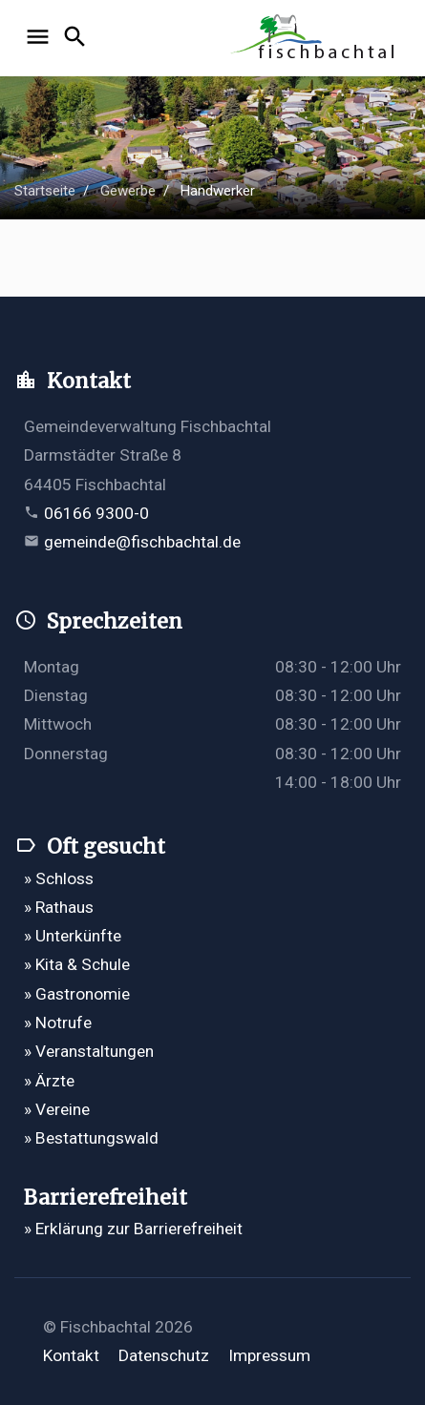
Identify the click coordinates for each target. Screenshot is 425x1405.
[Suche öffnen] (78, 38)
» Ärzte (49, 1080)
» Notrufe (58, 1022)
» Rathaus (59, 907)
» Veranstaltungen (89, 1051)
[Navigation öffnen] (40, 38)
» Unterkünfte (72, 935)
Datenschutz (163, 1355)
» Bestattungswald (91, 1137)
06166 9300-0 (96, 513)
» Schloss (59, 878)
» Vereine (57, 1109)
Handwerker (218, 190)
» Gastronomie (77, 993)
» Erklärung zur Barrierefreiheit (133, 1228)
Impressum (269, 1355)
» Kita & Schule (77, 964)
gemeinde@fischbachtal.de (142, 541)
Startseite (44, 190)
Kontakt (71, 1355)
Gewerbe (128, 190)
